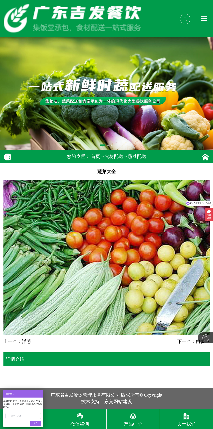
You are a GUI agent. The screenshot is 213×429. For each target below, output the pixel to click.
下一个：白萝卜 (193, 341)
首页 (95, 156)
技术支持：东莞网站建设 (106, 401)
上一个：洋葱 (17, 341)
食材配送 (114, 156)
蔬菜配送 (137, 156)
